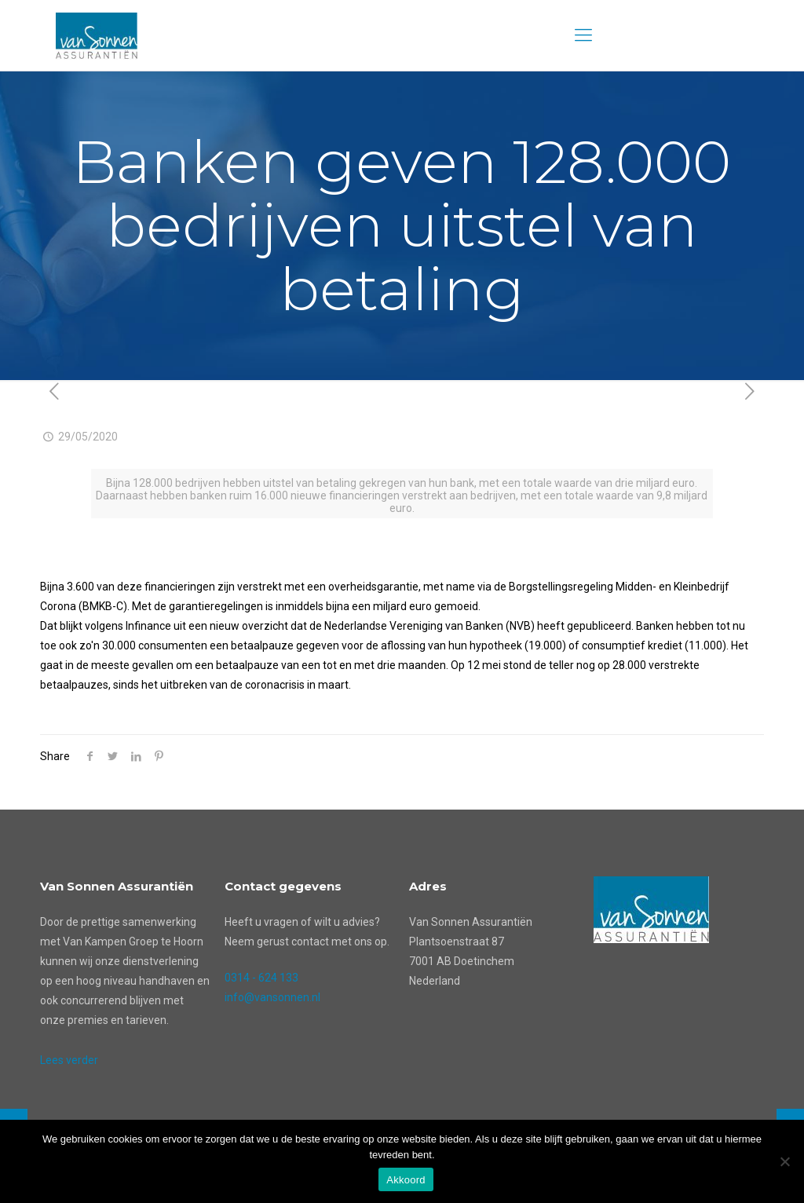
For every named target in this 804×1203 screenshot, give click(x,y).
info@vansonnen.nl (272, 997)
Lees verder (69, 1060)
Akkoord (405, 1180)
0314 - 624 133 (261, 977)
